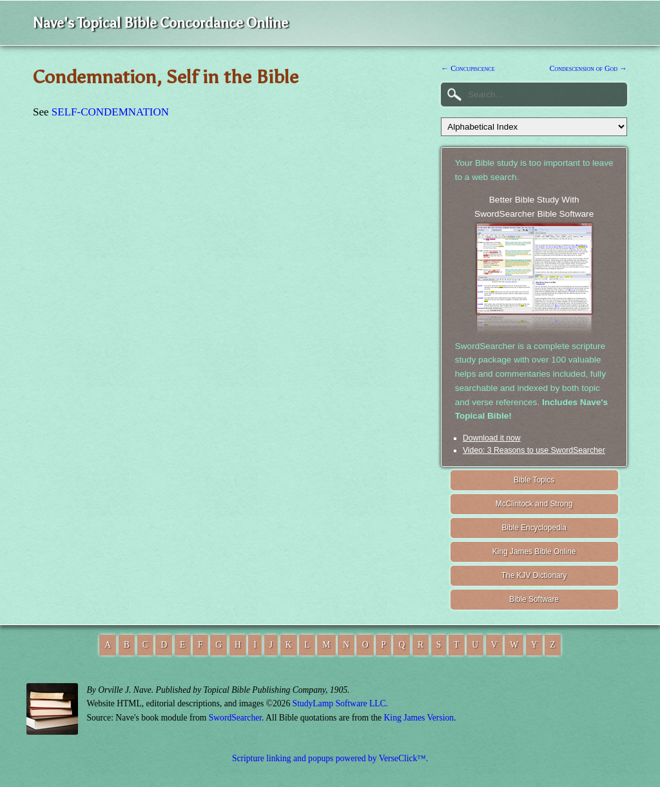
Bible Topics (534, 479)
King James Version (419, 717)
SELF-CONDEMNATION (110, 112)
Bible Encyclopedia (533, 527)
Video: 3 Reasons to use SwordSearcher (534, 450)
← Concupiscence (467, 68)
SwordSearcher (235, 717)
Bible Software (534, 599)
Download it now (492, 438)
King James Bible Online (534, 551)
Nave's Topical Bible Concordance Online (160, 23)
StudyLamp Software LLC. (340, 703)
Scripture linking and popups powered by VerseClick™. (330, 758)
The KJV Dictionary (534, 575)
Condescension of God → (588, 68)
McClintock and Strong (534, 503)
